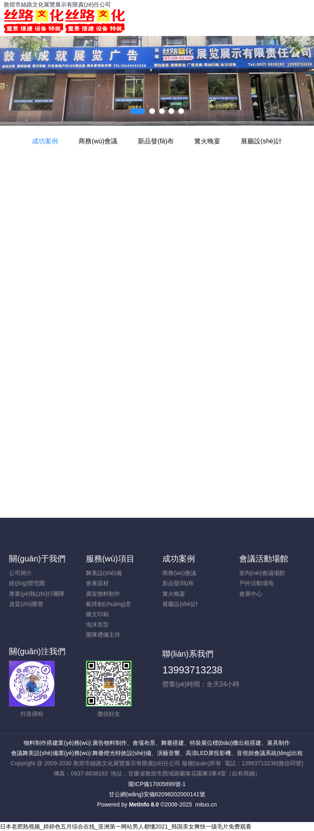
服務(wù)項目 (110, 558)
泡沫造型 (97, 624)
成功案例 (45, 141)
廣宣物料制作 (103, 593)
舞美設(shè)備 (104, 573)
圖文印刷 (97, 614)
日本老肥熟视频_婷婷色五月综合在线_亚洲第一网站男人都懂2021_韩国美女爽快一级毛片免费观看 (125, 826)
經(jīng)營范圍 (27, 583)
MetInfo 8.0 (144, 804)
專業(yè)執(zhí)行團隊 (37, 593)
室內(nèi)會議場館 (262, 573)
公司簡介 (20, 573)
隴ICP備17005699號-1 (157, 784)
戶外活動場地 (256, 583)
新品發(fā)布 (156, 141)
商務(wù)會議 (97, 141)
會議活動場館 (263, 558)
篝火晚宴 (207, 141)
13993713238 (192, 669)
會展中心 (250, 593)
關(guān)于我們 (37, 558)
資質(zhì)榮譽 (26, 604)
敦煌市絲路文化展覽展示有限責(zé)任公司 (57, 4)
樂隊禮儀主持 (103, 634)
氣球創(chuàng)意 (108, 604)
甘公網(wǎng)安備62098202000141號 (157, 794)
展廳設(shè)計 (261, 141)
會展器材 (97, 583)
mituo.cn (206, 804)
